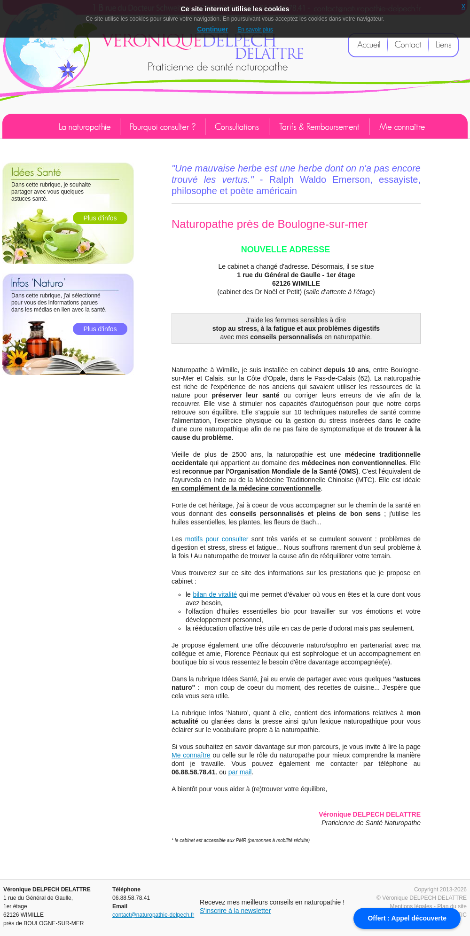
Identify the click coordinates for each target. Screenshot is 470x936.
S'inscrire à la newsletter (235, 910)
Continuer (212, 29)
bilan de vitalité (215, 594)
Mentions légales (411, 906)
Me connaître (191, 755)
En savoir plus (255, 29)
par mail (240, 772)
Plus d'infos (100, 218)
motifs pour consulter (217, 539)
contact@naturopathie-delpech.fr (153, 915)
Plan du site (452, 906)
